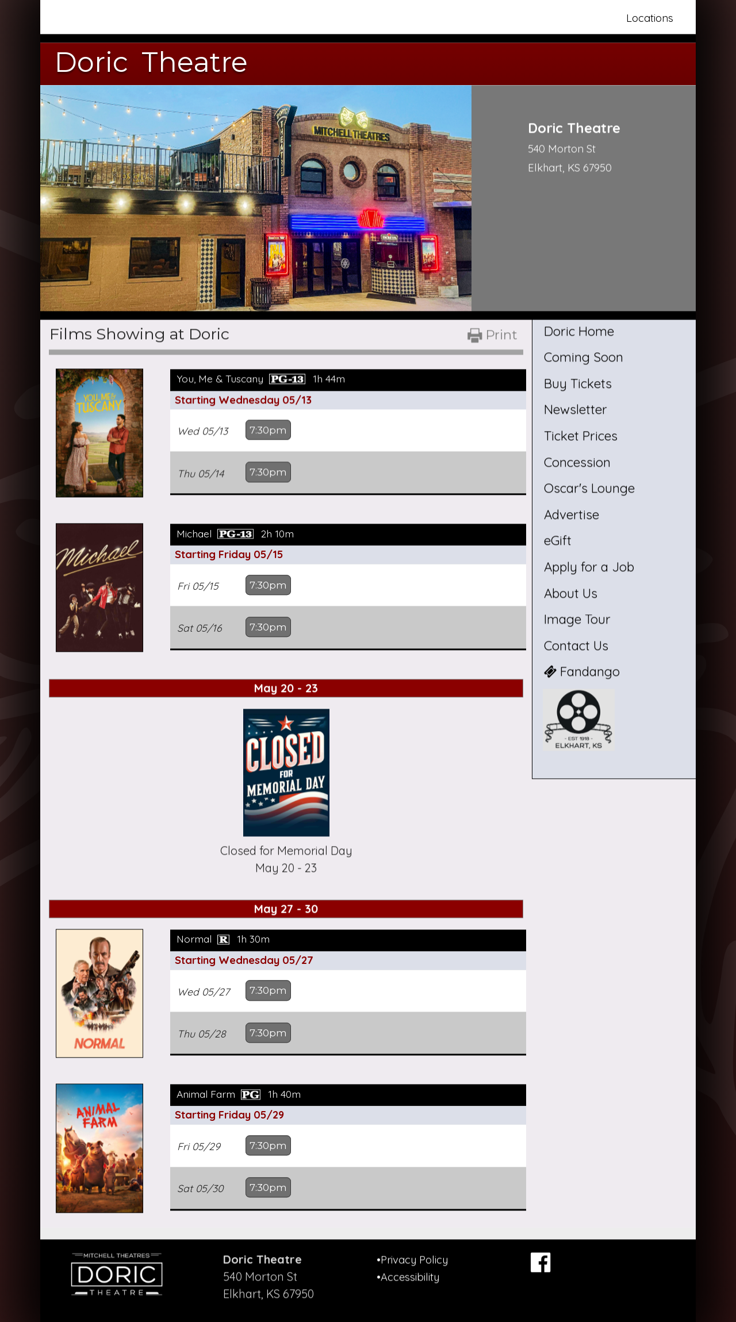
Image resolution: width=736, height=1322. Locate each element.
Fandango (582, 672)
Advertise (571, 514)
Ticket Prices (581, 436)
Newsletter (575, 410)
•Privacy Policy (412, 1253)
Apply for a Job (589, 567)
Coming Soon (583, 357)
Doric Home (579, 331)
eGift (558, 541)
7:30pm (269, 429)
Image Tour (577, 620)
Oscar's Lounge (589, 489)
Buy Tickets (578, 383)
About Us (570, 593)
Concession (577, 462)
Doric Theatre (151, 62)
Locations (649, 18)
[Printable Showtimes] (491, 339)
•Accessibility (408, 1271)
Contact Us (576, 645)
